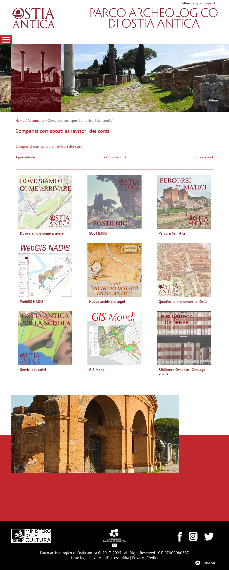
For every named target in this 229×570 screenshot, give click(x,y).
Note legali (80, 557)
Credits (152, 557)
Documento (36, 120)
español (210, 3)
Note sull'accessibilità (111, 557)
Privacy (138, 557)
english (198, 3)
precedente (26, 157)
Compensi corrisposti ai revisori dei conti (49, 146)
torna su (208, 562)
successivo (204, 157)
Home (20, 120)
